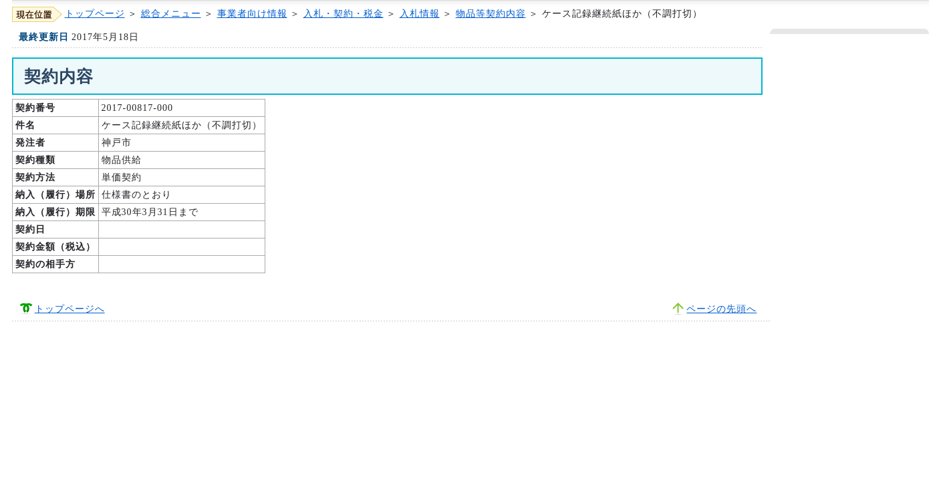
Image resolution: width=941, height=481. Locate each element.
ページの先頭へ (721, 309)
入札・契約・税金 (343, 14)
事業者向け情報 (252, 14)
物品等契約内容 (491, 14)
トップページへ (70, 309)
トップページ (95, 14)
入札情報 (420, 14)
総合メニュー (171, 14)
